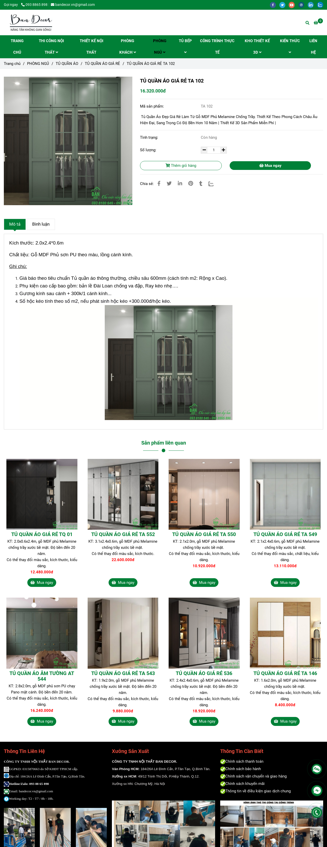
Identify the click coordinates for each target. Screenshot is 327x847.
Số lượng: (148, 150)
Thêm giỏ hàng (181, 165)
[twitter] (284, 5)
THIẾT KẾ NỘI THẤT (91, 47)
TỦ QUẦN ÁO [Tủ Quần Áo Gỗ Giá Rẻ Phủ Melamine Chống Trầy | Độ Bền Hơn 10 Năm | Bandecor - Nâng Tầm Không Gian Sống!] (67, 63)
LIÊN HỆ (313, 47)
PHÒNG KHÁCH (127, 47)
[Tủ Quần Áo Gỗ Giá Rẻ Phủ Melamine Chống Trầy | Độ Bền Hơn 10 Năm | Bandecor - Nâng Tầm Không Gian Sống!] (318, 22)
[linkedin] (312, 5)
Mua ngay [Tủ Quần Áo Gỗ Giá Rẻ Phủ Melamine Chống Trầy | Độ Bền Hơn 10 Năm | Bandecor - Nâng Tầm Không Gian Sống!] (41, 582)
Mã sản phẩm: (152, 106)
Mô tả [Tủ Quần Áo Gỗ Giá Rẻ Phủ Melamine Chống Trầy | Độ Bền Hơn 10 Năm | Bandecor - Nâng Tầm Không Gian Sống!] (14, 224)
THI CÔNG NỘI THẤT (51, 47)
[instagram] (303, 5)
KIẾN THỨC (290, 46)
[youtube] (293, 5)
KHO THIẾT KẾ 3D (257, 47)
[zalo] (321, 5)
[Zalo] (214, 184)
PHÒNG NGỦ (159, 47)
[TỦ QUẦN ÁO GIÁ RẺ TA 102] (30, 22)
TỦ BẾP (185, 46)
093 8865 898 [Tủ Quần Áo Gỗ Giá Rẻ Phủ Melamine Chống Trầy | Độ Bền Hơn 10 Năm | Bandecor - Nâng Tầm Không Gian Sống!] (34, 5)
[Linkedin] (180, 184)
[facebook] (274, 5)
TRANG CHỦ (17, 47)
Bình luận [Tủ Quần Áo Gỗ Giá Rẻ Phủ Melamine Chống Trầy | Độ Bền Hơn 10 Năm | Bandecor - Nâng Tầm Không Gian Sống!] (41, 224)
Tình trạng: (149, 137)
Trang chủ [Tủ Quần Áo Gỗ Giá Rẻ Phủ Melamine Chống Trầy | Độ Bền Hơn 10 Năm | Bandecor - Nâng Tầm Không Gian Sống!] (12, 63)
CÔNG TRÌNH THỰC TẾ (217, 47)
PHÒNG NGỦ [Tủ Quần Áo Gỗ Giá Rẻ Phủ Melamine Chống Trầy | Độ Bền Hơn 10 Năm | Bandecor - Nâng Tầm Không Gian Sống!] (38, 63)
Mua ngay (270, 165)
